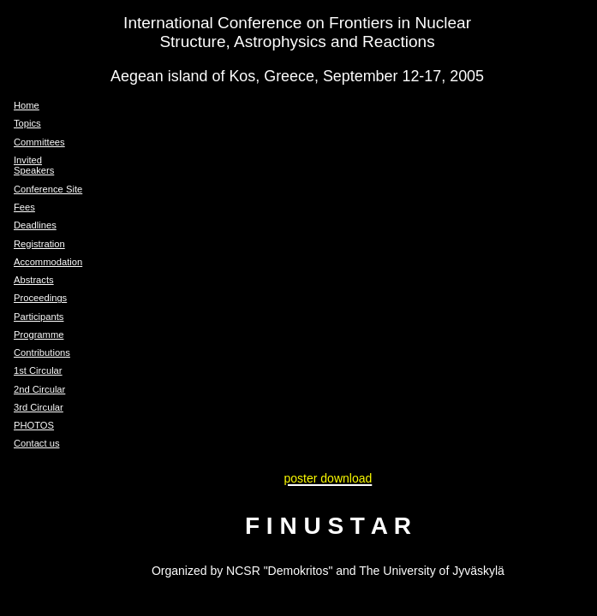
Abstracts (34, 280)
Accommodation (48, 262)
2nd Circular (39, 389)
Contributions (42, 352)
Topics (27, 123)
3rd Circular (38, 407)
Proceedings (40, 298)
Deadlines (35, 225)
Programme (38, 334)
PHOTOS (34, 425)
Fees (24, 207)
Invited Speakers (34, 165)
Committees (39, 142)
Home (26, 105)
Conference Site (48, 189)
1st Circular (38, 370)
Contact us (36, 443)
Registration (39, 244)
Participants (38, 316)
